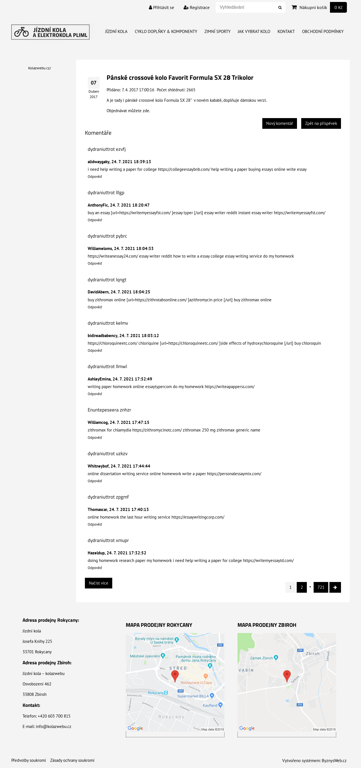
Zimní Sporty (217, 31)
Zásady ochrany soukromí (72, 760)
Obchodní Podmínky (323, 31)
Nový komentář (279, 123)
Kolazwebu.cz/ (39, 68)
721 (321, 587)
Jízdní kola (116, 31)
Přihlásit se (161, 7)
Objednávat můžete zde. (128, 110)
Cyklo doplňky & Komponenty (166, 31)
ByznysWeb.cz (334, 760)
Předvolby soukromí (28, 760)
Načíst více (98, 583)
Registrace (197, 7)
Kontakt (286, 31)
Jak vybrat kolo (254, 31)
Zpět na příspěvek (321, 123)
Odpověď (95, 176)
